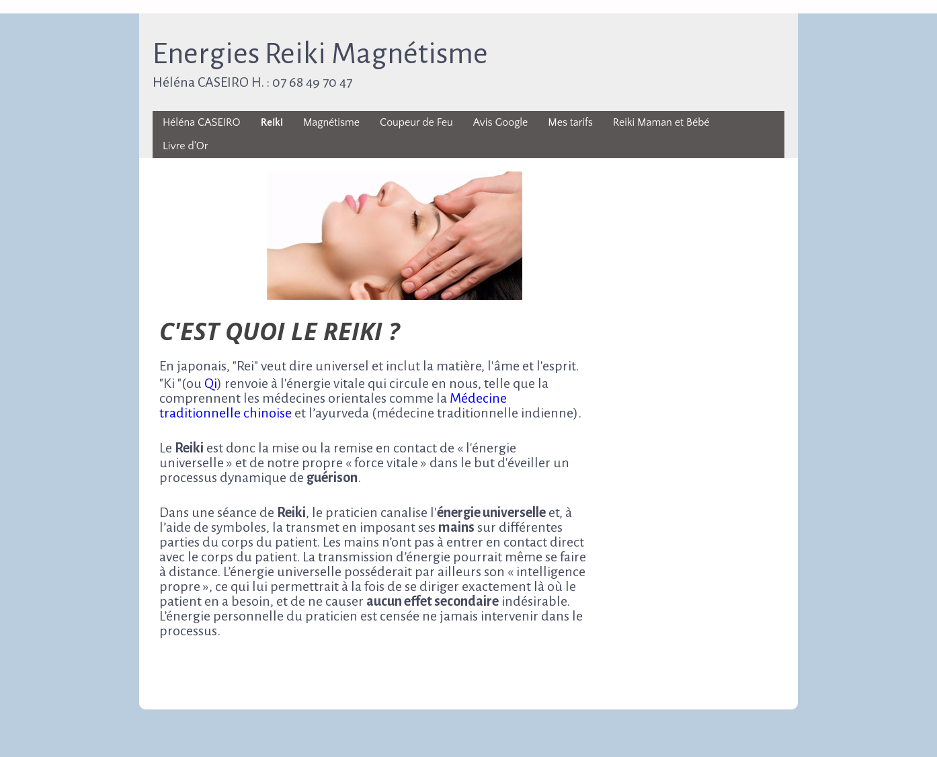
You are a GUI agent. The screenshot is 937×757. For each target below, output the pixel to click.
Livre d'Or (185, 146)
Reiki (272, 122)
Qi (210, 383)
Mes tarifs (570, 122)
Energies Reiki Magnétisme (320, 53)
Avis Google (500, 122)
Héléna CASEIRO (202, 122)
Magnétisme (331, 122)
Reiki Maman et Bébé (661, 122)
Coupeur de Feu (416, 122)
